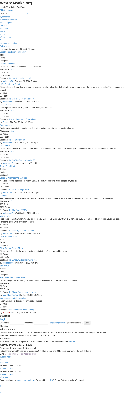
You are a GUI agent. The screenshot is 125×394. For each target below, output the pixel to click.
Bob (12, 69)
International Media (8, 236)
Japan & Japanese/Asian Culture (14, 178)
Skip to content (6, 10)
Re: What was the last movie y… (22, 260)
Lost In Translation (8, 64)
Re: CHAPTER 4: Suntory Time (22, 99)
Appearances (5, 125)
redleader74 (8, 81)
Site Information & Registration (13, 298)
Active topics (5, 46)
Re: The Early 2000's (17, 210)
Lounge (3, 195)
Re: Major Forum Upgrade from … (23, 292)
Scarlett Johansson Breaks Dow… (23, 119)
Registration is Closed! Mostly (21, 310)
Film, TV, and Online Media (11, 248)
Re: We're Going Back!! (18, 190)
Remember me (75, 323)
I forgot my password (57, 323)
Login (3, 319)
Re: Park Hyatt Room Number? (21, 231)
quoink (72, 342)
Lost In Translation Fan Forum (13, 52)
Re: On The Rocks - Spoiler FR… (22, 160)
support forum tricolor (26, 380)
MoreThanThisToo (10, 295)
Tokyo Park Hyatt (7, 166)
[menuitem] (8, 20)
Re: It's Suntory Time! (17, 140)
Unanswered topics (8, 43)
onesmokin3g (8, 163)
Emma (5, 122)
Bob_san (6, 313)
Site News (4, 266)
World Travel (5, 216)
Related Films (6, 146)
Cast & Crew (5, 105)
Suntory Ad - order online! (19, 78)
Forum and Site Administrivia (12, 277)
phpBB (50, 380)
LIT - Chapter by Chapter (11, 84)
